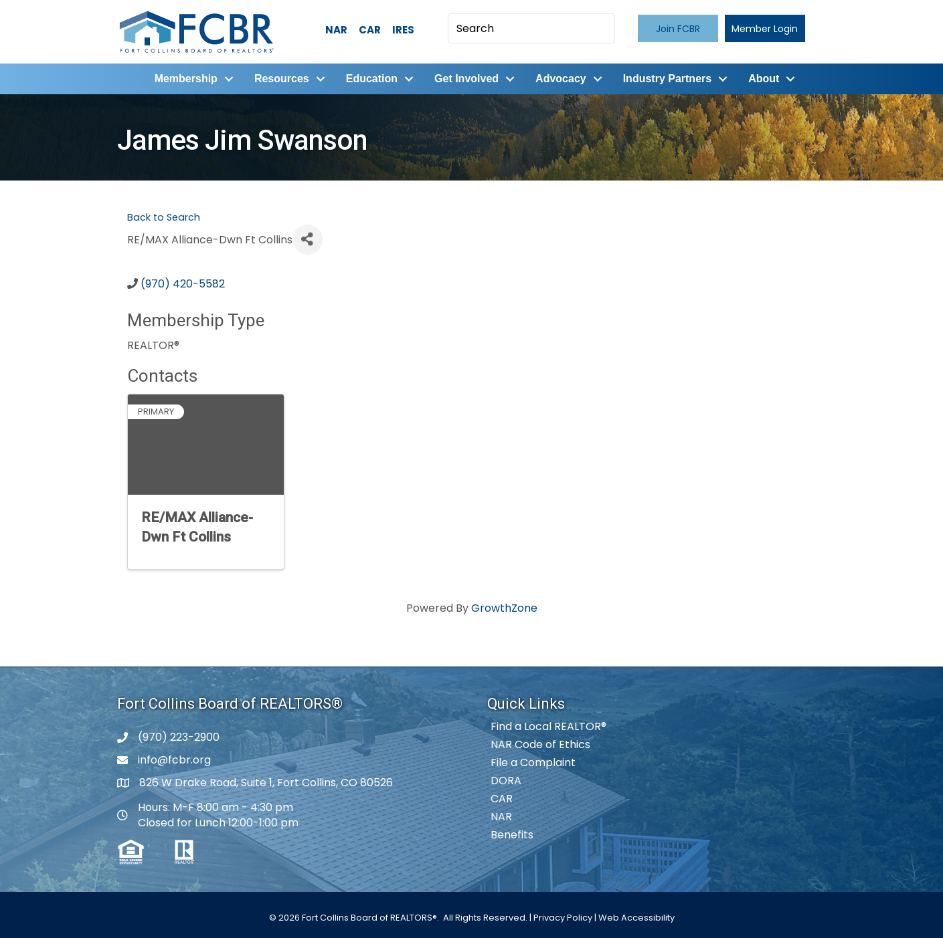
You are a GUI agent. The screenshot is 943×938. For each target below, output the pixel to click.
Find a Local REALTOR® (548, 726)
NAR (336, 30)
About (763, 78)
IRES (403, 30)
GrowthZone (504, 608)
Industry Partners (667, 78)
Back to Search (163, 217)
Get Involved (466, 78)
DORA (506, 780)
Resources (281, 78)
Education (372, 78)
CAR (370, 30)
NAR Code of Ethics (540, 744)
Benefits (512, 834)
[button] (678, 28)
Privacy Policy (562, 917)
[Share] (307, 240)
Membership (186, 78)
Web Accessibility (636, 917)
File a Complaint (533, 762)
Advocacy (560, 78)
